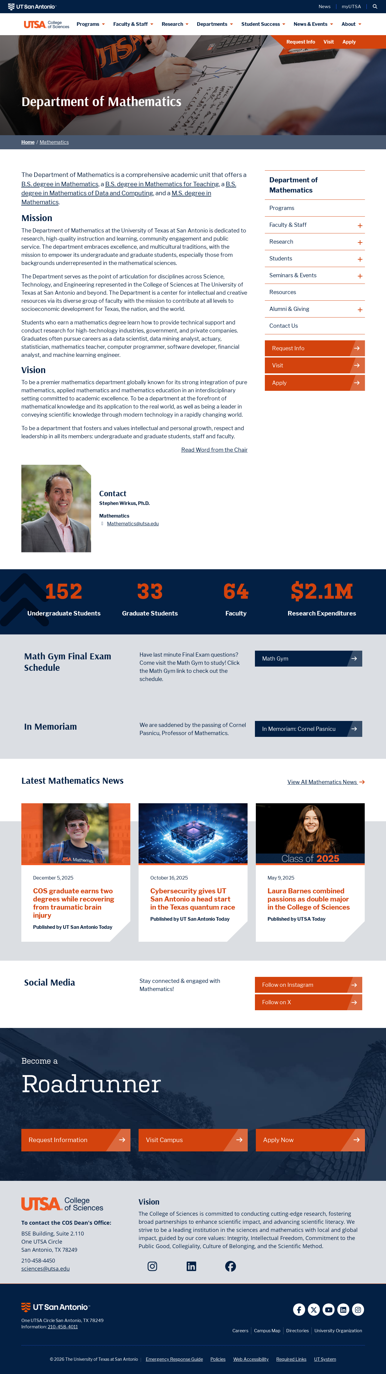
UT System (325, 1359)
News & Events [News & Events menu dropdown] (310, 24)
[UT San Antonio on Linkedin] (343, 1309)
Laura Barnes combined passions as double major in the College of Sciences (309, 899)
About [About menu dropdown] (349, 24)
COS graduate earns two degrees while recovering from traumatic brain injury (73, 903)
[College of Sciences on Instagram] (154, 1268)
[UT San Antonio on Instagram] (358, 1309)
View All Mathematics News (326, 782)
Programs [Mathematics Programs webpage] (281, 208)
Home (28, 142)
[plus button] (315, 225)
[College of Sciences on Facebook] (232, 1268)
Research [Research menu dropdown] (172, 24)
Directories (297, 1330)
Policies (217, 1359)
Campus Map (267, 1330)
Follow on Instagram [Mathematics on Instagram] (310, 985)
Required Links (291, 1359)
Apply (349, 42)
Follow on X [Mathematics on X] (310, 1002)
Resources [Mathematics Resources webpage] (282, 292)
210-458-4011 (63, 1326)
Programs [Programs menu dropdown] (88, 24)
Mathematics (54, 142)
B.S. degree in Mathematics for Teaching (162, 184)
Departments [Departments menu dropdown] (212, 24)
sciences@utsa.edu (45, 1268)
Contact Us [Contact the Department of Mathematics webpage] (283, 326)
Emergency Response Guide (174, 1359)
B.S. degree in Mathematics (59, 184)
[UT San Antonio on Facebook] (299, 1309)
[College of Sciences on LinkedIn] (193, 1268)
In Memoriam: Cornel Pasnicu (310, 729)
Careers (240, 1330)
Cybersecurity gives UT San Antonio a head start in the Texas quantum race (192, 899)
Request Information (77, 1140)
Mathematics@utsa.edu (133, 524)
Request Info (300, 42)
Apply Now (311, 1140)
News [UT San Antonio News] (325, 6)
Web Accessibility (251, 1359)
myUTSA (351, 6)
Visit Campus (194, 1140)
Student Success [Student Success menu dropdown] (260, 24)
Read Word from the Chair (214, 450)
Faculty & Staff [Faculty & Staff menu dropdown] (130, 24)
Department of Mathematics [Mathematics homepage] (293, 185)
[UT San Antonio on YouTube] (329, 1309)
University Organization (338, 1330)
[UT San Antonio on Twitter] (314, 1309)
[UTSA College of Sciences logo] (46, 24)
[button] (375, 6)
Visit (328, 42)
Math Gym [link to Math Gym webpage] (310, 658)
